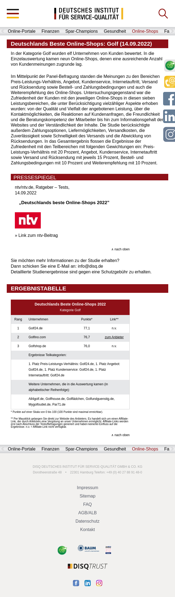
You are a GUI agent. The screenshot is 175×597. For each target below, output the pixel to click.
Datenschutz (88, 521)
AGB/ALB (87, 512)
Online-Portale (21, 31)
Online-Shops (145, 31)
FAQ (87, 504)
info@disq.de (90, 266)
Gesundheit (115, 31)
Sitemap (88, 496)
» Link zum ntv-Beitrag (36, 235)
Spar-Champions (81, 31)
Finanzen (50, 31)
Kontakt (87, 529)
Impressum (87, 487)
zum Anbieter (114, 337)
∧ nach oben (120, 249)
